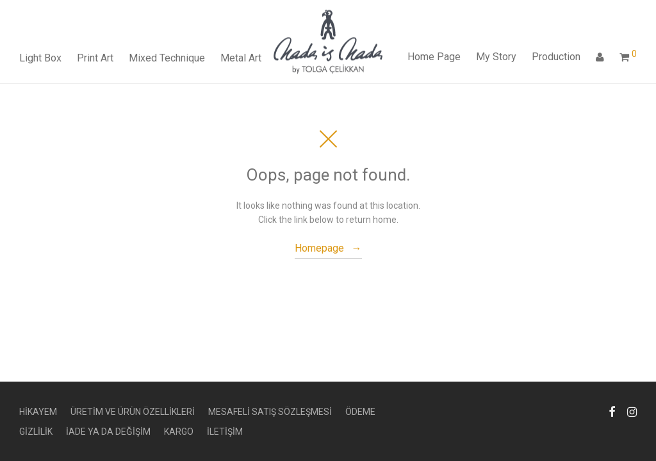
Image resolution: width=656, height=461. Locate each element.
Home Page (434, 57)
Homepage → (328, 248)
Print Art (95, 58)
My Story (496, 57)
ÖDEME (360, 412)
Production (556, 57)
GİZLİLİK (36, 431)
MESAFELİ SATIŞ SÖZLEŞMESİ (270, 412)
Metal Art (240, 58)
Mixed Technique (167, 58)
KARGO (178, 431)
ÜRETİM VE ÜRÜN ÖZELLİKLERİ (132, 412)
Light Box (40, 58)
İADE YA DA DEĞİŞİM (108, 431)
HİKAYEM (38, 412)
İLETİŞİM (225, 431)
